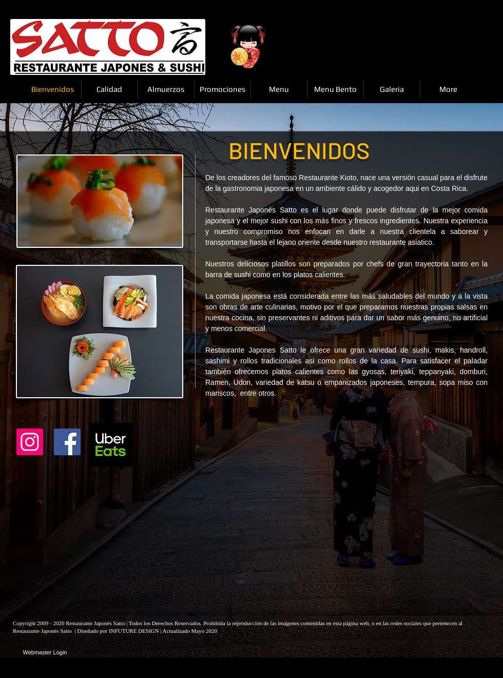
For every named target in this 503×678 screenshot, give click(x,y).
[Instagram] (29, 442)
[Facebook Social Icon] (67, 442)
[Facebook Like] (163, 445)
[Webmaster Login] (45, 653)
